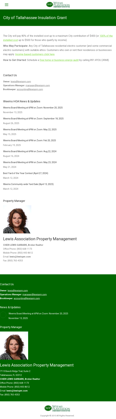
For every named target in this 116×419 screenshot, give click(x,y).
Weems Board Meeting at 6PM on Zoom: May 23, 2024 (30, 162)
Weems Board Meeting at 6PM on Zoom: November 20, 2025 (33, 107)
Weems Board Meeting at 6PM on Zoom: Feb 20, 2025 (29, 140)
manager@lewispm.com (38, 85)
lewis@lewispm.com (21, 81)
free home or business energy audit (59, 60)
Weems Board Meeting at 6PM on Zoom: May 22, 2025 (30, 129)
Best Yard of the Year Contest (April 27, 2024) (25, 173)
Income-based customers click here (35, 54)
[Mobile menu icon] (6, 5)
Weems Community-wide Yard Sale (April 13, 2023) (28, 184)
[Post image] (3, 315)
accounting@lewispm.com (30, 89)
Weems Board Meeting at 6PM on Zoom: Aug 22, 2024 (29, 151)
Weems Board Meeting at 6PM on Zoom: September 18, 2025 (33, 118)
